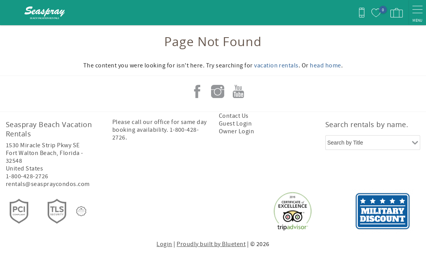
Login (164, 244)
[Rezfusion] (81, 211)
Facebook (197, 91)
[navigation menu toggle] (417, 12)
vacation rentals (276, 65)
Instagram (217, 91)
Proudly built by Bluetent (211, 244)
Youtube (238, 91)
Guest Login (235, 123)
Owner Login (236, 131)
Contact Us (234, 116)
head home (325, 65)
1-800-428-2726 (27, 176)
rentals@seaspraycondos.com (47, 184)
